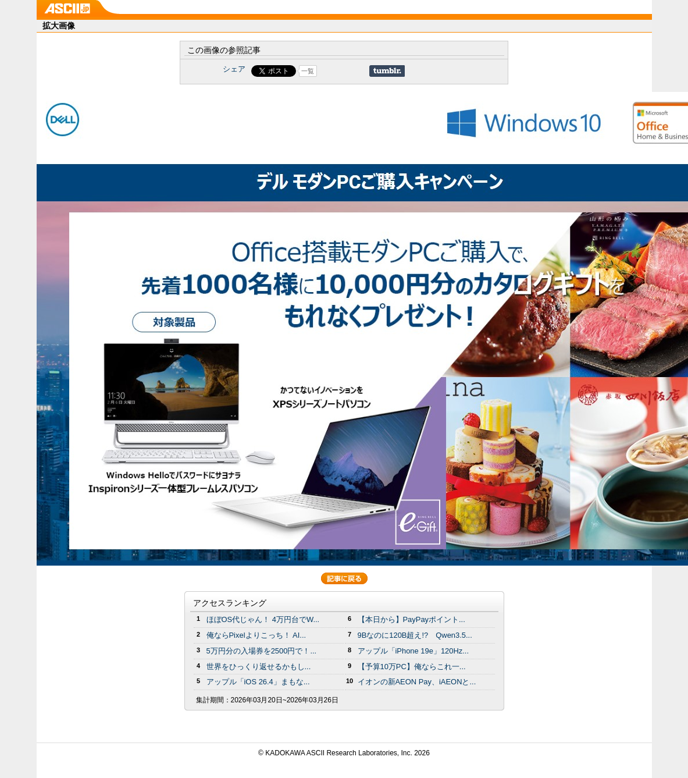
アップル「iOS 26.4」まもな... (258, 681)
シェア (234, 69)
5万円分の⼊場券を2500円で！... (261, 650)
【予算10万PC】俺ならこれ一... (412, 666)
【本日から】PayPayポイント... (411, 619)
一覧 (307, 71)
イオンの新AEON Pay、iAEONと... (417, 681)
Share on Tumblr (387, 71)
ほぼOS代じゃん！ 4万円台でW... (263, 619)
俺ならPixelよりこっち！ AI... (256, 635)
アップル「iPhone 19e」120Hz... (413, 650)
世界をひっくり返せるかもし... (258, 666)
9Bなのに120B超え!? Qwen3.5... (415, 635)
